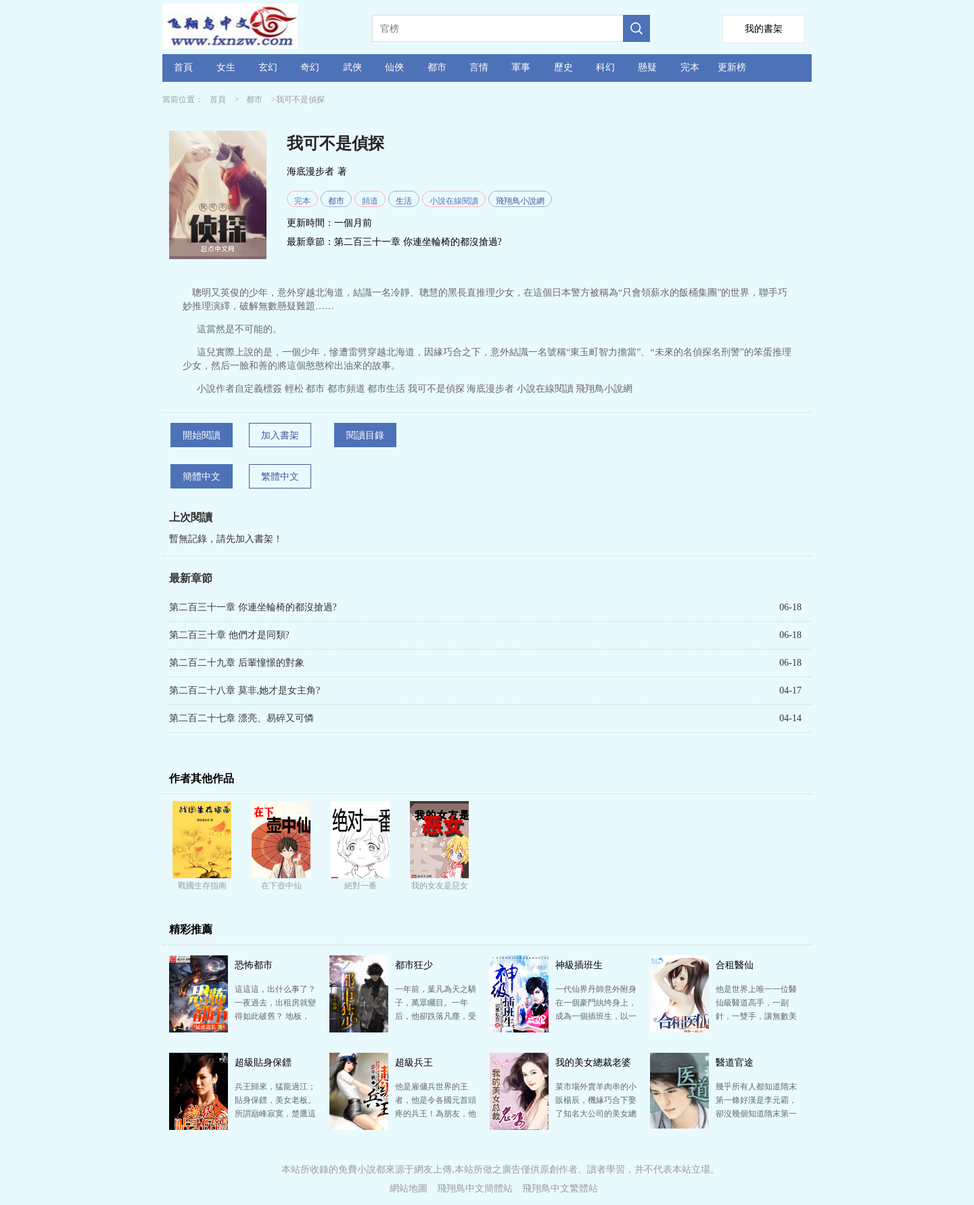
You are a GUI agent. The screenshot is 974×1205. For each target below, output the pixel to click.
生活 (404, 201)
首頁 (183, 67)
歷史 (563, 67)
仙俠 (394, 67)
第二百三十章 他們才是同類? (229, 635)
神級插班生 (579, 965)
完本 (689, 67)
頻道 (370, 201)
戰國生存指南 (202, 885)
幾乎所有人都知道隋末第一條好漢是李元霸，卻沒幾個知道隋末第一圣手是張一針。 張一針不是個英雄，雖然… (756, 1113)
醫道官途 (734, 1063)
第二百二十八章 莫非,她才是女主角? (244, 690)
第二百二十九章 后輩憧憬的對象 (236, 663)
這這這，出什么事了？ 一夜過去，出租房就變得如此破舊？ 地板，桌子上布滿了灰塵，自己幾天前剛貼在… (275, 1016)
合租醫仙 (734, 965)
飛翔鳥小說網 (520, 201)
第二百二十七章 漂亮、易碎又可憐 (241, 718)
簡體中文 (202, 477)
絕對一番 (360, 885)
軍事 (520, 67)
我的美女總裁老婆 (593, 1063)
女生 (225, 67)
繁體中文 (280, 477)
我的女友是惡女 (439, 885)
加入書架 (280, 435)
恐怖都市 (254, 965)
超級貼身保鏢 (263, 1063)
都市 (436, 67)
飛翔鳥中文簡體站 (475, 1188)
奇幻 (309, 67)
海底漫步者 (310, 171)
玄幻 (267, 67)
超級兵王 (414, 1063)
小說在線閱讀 (454, 201)
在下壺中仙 (281, 885)
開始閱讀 (202, 435)
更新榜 (732, 67)
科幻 (605, 67)
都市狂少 (414, 965)
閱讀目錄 (365, 435)
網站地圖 (408, 1188)
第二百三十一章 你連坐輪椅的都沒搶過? (418, 242)
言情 (478, 67)
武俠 (352, 67)
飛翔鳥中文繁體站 (560, 1188)
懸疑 (647, 67)
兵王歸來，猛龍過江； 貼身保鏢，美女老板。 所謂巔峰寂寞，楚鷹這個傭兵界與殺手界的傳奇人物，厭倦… (275, 1113)
